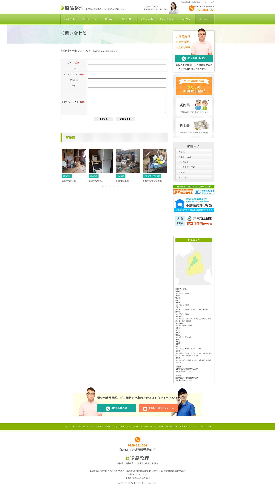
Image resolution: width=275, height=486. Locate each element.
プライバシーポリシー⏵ (201, 426)
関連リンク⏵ (185, 426)
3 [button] (110, 190)
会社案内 (185, 19)
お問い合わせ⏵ (171, 426)
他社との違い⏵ (82, 426)
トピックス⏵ (69, 426)
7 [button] (126, 190)
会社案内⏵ (159, 426)
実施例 (108, 19)
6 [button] (122, 190)
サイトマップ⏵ (209, 2)
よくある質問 (166, 19)
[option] (74, 170)
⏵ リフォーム (185, 177)
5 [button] (118, 190)
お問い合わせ (205, 19)
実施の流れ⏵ (119, 426)
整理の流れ (128, 19)
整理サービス (89, 19)
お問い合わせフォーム (158, 409)
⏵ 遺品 (182, 152)
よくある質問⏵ (146, 426)
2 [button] (106, 190)
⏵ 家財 (182, 172)
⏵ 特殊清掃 (184, 162)
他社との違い (70, 19)
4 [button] (114, 190)
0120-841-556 (201, 8)
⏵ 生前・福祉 (185, 157)
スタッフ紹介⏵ (132, 426)
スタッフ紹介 (147, 19)
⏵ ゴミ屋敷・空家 (187, 167)
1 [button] (103, 190)
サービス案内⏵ (96, 426)
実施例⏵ (108, 426)
